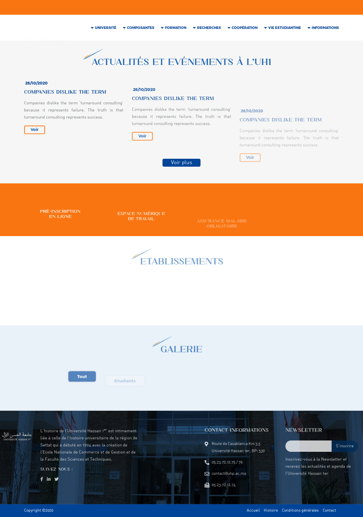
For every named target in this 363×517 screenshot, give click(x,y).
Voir (35, 138)
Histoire (271, 510)
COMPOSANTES (140, 29)
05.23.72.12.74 (174, 8)
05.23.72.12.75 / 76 (136, 8)
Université (105, 29)
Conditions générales (300, 510)
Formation (175, 29)
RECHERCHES (209, 29)
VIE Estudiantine (284, 29)
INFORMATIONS (325, 29)
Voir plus (181, 165)
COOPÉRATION (245, 29)
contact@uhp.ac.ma (94, 8)
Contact (329, 510)
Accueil (253, 510)
